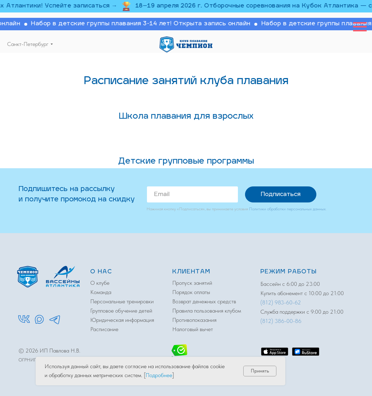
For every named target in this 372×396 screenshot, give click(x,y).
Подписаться (280, 194)
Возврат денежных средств (204, 301)
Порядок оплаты (191, 292)
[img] (186, 44)
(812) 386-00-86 (280, 321)
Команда (100, 292)
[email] (192, 194)
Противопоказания (194, 320)
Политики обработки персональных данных (287, 208)
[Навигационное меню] (360, 26)
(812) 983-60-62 (280, 302)
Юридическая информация (122, 320)
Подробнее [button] (159, 375)
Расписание (104, 329)
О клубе (99, 282)
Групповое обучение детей (121, 310)
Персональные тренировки (122, 301)
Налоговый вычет (192, 329)
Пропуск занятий (192, 282)
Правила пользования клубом (206, 310)
